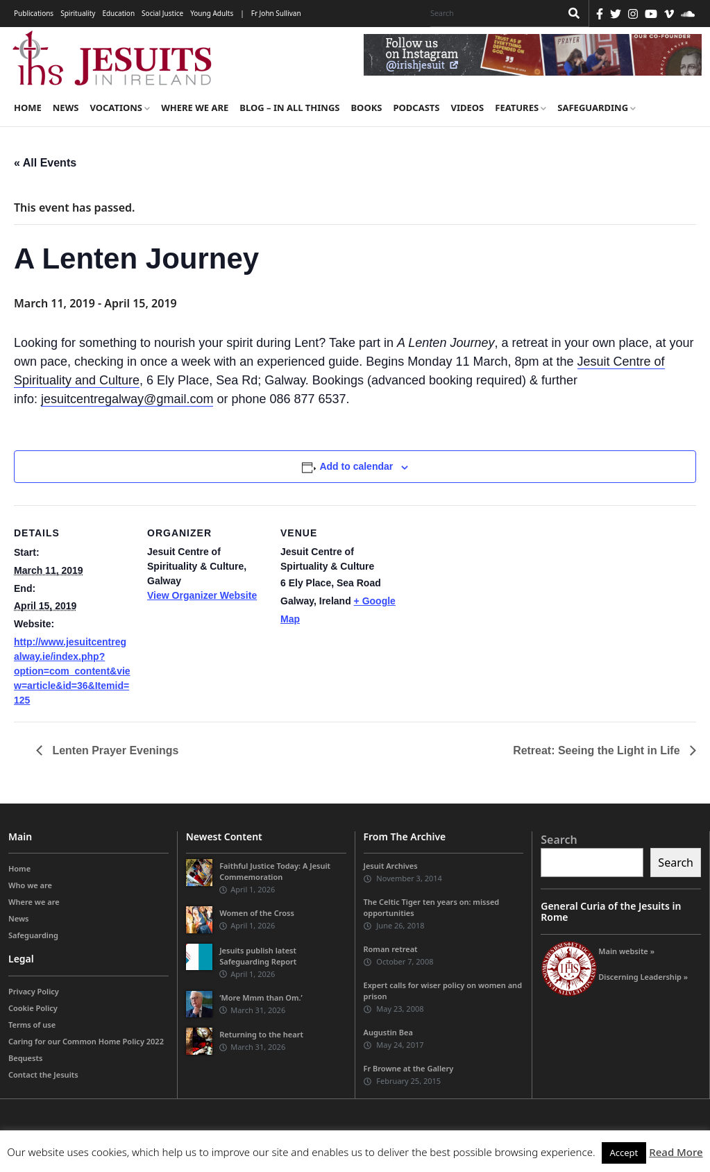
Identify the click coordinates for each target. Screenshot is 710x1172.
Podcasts (416, 107)
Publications (33, 13)
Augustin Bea (388, 1033)
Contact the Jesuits (43, 1074)
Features (520, 107)
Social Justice (162, 13)
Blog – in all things (289, 107)
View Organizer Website (202, 595)
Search (559, 839)
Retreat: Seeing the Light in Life (598, 750)
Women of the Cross (256, 913)
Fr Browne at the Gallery (409, 1069)
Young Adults (211, 13)
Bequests (25, 1058)
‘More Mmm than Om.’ (261, 997)
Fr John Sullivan (276, 13)
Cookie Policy (33, 1008)
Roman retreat (391, 949)
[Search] (492, 13)
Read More (675, 1152)
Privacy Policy (33, 991)
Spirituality (77, 13)
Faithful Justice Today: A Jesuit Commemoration (274, 872)
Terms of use (32, 1024)
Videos (467, 107)
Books (366, 107)
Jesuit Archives (391, 866)
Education (118, 13)
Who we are (30, 886)
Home (28, 107)
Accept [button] (624, 1152)
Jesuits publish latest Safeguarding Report (257, 956)
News (66, 107)
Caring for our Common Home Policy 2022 (86, 1041)
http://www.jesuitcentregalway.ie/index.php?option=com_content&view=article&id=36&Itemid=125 (72, 671)
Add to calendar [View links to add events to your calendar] (356, 466)
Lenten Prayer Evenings (114, 750)
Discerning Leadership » (643, 976)
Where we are (194, 107)
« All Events (45, 163)
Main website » (626, 951)
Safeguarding (596, 107)
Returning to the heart (261, 1034)
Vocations (120, 107)
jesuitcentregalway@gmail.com (127, 399)
